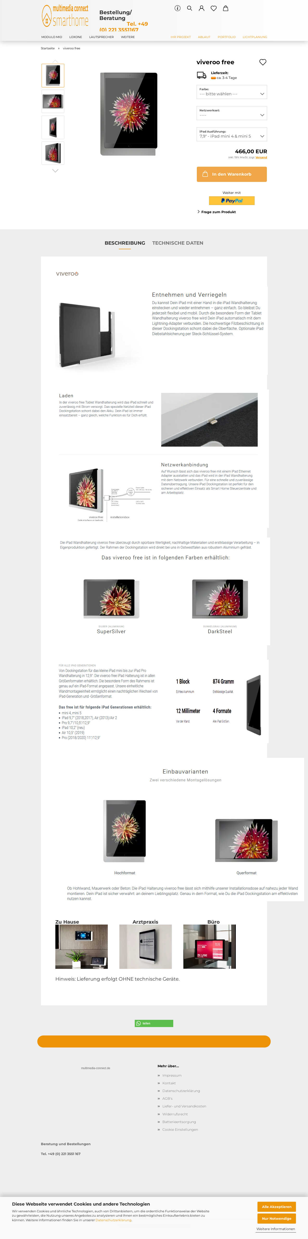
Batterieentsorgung (179, 1122)
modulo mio (51, 37)
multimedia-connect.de (95, 1068)
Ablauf (204, 37)
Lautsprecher (101, 37)
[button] (202, 8)
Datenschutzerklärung (113, 1220)
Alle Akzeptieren (277, 1207)
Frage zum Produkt (218, 212)
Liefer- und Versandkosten (184, 1106)
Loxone (75, 37)
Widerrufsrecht (175, 1114)
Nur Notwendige (276, 1218)
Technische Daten (177, 243)
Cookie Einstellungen (180, 1129)
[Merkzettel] (214, 8)
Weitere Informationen (276, 1229)
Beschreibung (125, 243)
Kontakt (169, 1083)
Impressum (172, 1075)
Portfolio (227, 37)
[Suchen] (190, 8)
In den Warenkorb (226, 174)
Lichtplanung (255, 37)
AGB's (167, 1098)
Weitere (128, 37)
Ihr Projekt (181, 37)
